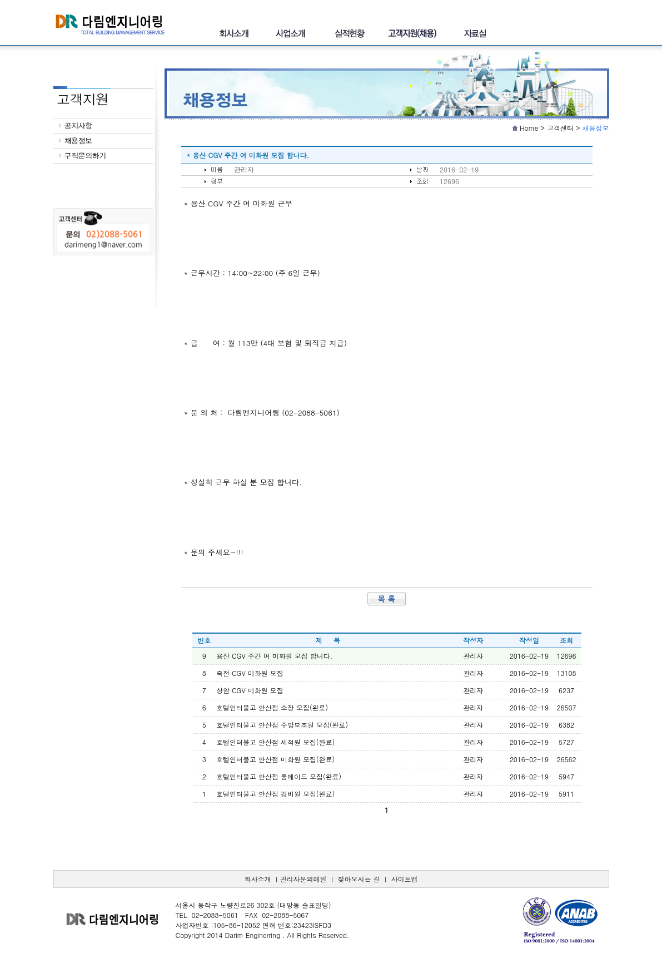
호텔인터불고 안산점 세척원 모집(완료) (275, 742)
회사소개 (257, 878)
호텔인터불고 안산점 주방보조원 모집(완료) (282, 724)
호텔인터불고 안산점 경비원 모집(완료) (275, 793)
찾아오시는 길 (359, 878)
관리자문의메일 (303, 878)
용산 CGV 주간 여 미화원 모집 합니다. (274, 655)
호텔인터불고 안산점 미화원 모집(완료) (275, 759)
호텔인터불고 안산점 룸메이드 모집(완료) (278, 776)
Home (529, 127)
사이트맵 (404, 878)
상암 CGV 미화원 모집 (249, 690)
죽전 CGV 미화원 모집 (249, 673)
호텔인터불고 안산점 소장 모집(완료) (272, 707)
